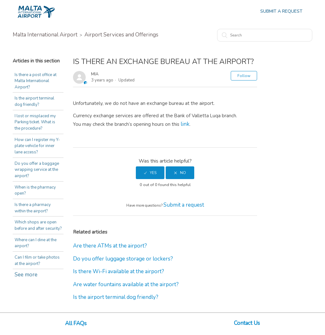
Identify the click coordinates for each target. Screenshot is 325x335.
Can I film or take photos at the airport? (37, 260)
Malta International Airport (45, 34)
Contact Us (247, 323)
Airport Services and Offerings (121, 34)
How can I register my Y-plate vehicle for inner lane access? (37, 146)
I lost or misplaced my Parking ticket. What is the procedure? (35, 122)
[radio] (150, 172)
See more (26, 274)
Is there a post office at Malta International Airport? (35, 81)
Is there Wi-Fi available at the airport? (118, 271)
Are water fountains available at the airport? (126, 284)
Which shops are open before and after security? (38, 225)
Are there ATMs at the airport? (110, 245)
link (185, 124)
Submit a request (183, 205)
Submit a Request (281, 11)
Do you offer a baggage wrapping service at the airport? (37, 170)
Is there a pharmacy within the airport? (33, 208)
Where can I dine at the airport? (35, 243)
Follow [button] (243, 75)
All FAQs (76, 323)
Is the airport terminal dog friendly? (34, 101)
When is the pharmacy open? (35, 190)
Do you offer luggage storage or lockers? (123, 258)
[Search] (264, 35)
